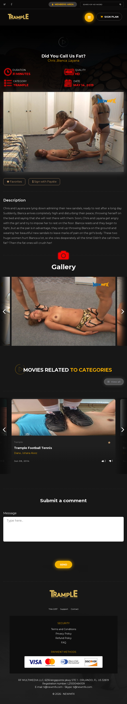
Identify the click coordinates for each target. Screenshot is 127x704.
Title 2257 (53, 609)
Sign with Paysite (44, 181)
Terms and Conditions (63, 629)
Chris (52, 60)
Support (64, 609)
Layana (74, 60)
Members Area (63, 4)
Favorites (14, 181)
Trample (18, 442)
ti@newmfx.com (53, 687)
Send (63, 564)
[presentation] (4, 311)
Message (10, 513)
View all (113, 381)
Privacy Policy (64, 633)
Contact (75, 609)
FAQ (63, 642)
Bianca (62, 60)
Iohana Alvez (29, 453)
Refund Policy (63, 638)
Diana (17, 453)
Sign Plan (110, 16)
